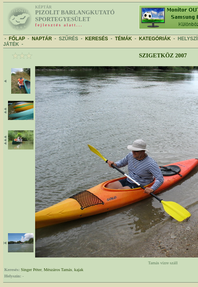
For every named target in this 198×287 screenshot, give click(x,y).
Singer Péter (31, 269)
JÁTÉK (11, 44)
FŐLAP (17, 38)
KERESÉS (96, 38)
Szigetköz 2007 (163, 55)
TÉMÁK (123, 38)
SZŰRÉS (68, 38)
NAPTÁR (42, 38)
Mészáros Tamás (58, 269)
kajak (78, 269)
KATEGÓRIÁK (155, 38)
